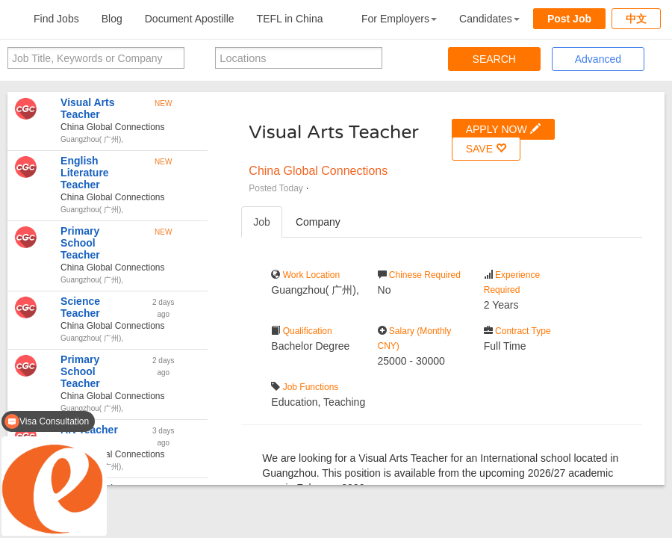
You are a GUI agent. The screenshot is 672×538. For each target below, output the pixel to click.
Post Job (569, 19)
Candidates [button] (489, 19)
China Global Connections (318, 170)
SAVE (486, 148)
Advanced (598, 59)
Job (261, 222)
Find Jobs (56, 19)
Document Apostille (189, 19)
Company (318, 222)
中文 (636, 19)
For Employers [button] (399, 19)
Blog (112, 19)
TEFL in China (290, 19)
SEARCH (494, 59)
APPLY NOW (503, 129)
